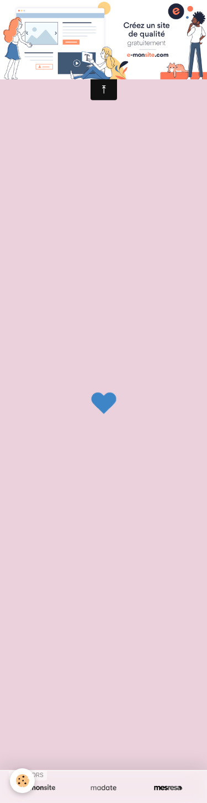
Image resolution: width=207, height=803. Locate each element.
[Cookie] (22, 780)
